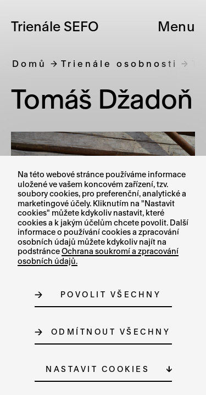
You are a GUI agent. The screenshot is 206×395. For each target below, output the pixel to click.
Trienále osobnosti (119, 63)
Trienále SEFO (55, 26)
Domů (29, 63)
